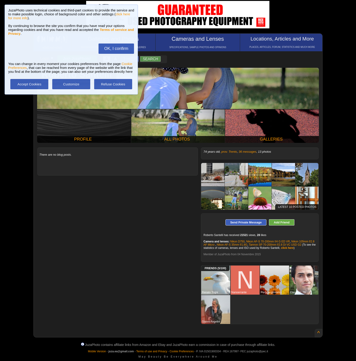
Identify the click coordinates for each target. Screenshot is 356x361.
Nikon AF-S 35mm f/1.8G (232, 244)
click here (287, 248)
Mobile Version (97, 351)
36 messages (247, 151)
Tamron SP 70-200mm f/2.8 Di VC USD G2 (275, 244)
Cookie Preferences (182, 351)
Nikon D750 (237, 241)
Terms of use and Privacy (151, 351)
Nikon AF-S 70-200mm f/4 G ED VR (268, 241)
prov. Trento (229, 151)
